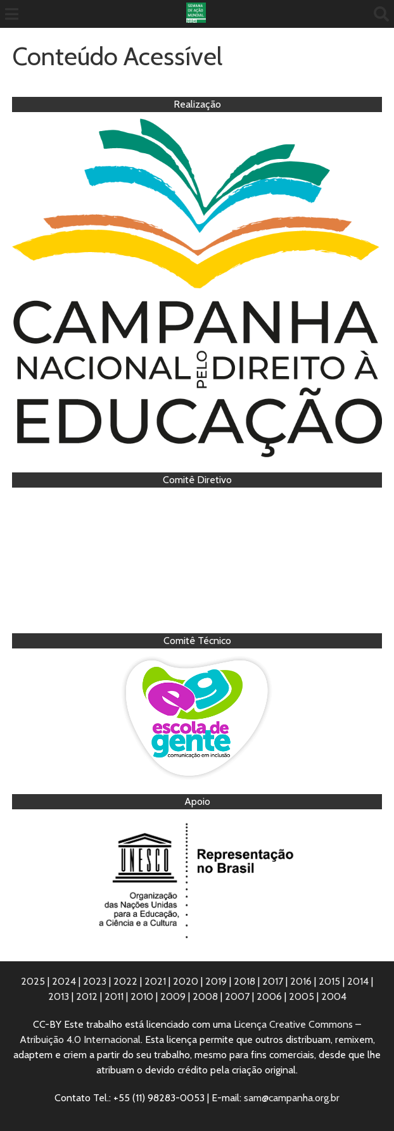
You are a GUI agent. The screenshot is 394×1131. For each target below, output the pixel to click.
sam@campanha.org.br (292, 1098)
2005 (301, 996)
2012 (87, 996)
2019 (216, 981)
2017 (272, 981)
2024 (64, 981)
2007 (237, 996)
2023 (94, 981)
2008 (205, 996)
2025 (33, 981)
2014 (358, 981)
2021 (155, 981)
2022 (125, 981)
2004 (333, 996)
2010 (141, 996)
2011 (114, 996)
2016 (301, 981)
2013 (58, 996)
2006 (269, 996)
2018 (244, 981)
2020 (185, 981)
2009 (173, 996)
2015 (329, 981)
